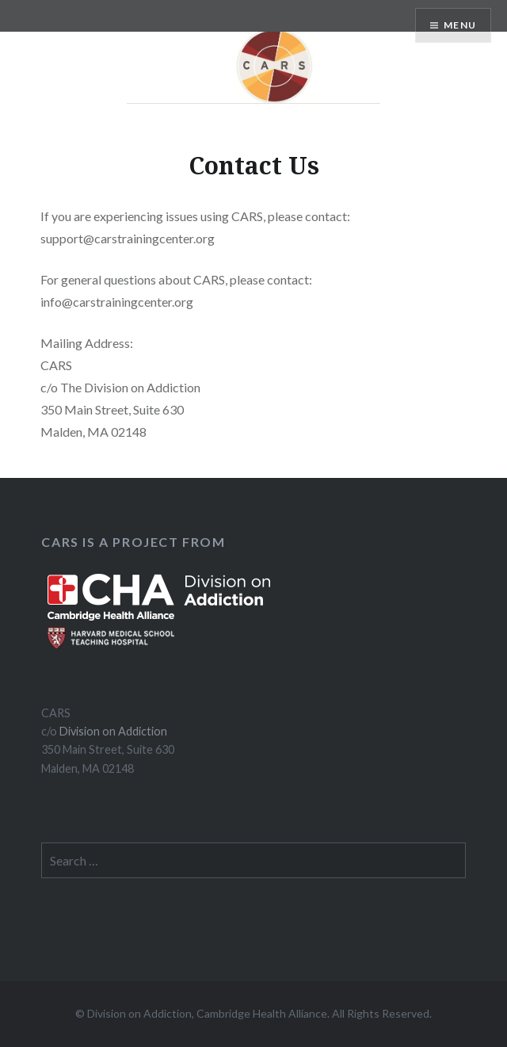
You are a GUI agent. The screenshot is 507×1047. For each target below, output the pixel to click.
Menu (460, 25)
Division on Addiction (113, 731)
